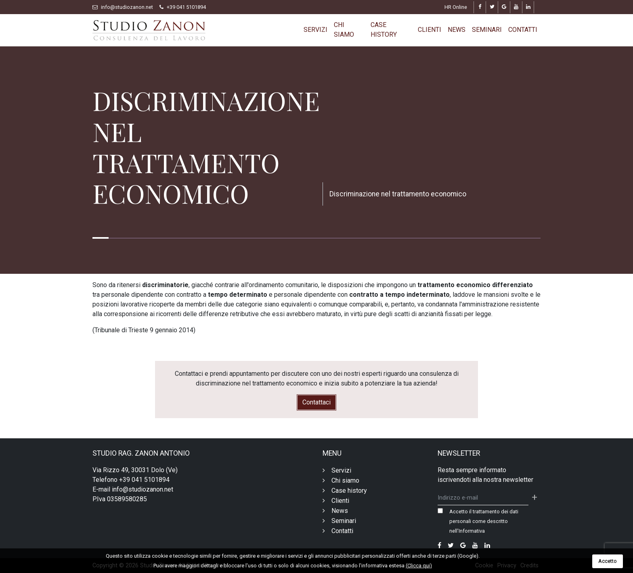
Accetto (607, 561)
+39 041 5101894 (186, 7)
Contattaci (316, 402)
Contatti (522, 29)
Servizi (315, 29)
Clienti (429, 29)
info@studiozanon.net (127, 7)
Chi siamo (344, 29)
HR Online (455, 7)
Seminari (487, 29)
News (456, 29)
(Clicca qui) (419, 566)
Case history (384, 29)
